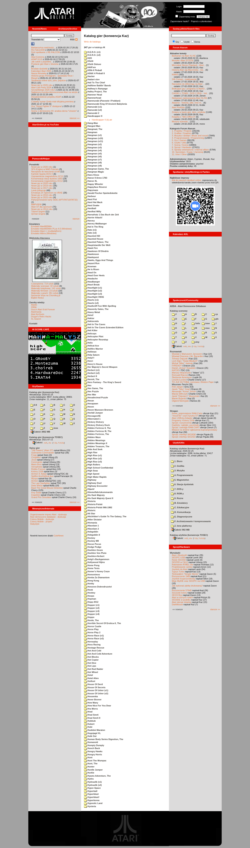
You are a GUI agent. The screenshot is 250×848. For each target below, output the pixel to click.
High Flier (90, 452)
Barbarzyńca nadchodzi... (43, 47)
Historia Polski (93, 504)
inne (54, 428)
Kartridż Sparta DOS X (42, 174)
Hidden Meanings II (95, 443)
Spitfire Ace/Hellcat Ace (42, 476)
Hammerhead (92, 98)
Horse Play (91, 629)
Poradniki (34, 164)
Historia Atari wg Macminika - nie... (188, 70)
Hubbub (90, 721)
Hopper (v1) (91, 605)
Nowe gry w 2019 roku (42, 185)
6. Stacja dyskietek (182, 484)
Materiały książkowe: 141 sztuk (46, 288)
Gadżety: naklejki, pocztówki (185, 425)
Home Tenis (92, 568)
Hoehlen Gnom (93, 550)
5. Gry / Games (179, 140)
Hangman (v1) (93, 135)
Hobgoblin (91, 532)
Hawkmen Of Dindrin (96, 251)
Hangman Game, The (96, 169)
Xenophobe (36, 467)
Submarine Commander (42, 452)
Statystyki (34, 524)
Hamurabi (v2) (93, 110)
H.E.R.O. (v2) (92, 55)
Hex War (90, 394)
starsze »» (74, 118)
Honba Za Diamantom (97, 577)
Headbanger (92, 282)
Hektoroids (91, 321)
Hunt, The (90, 763)
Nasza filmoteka (38, 73)
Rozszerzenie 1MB (181, 576)
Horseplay (91, 641)
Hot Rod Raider (93, 669)
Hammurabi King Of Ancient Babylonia (105, 104)
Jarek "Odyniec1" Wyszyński (185, 396)
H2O (88, 58)
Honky (89, 583)
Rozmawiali (176, 351)
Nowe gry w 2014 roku (42, 209)
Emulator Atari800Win (41, 226)
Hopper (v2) (91, 608)
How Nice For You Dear (97, 705)
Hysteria (90, 806)
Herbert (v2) (92, 373)
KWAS (175, 74)
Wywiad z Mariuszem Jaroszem (187, 354)
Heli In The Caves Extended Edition (103, 327)
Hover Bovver (93, 699)
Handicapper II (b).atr (102, 120)
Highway (90, 480)
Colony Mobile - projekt (41, 521)
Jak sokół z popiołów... (42, 61)
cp (215, 314)
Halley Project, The (95, 91)
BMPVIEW (36, 204)
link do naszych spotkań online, (187, 180)
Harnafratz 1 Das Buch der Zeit (101, 214)
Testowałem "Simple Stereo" (185, 574)
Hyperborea (91, 800)
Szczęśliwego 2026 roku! (43, 90)
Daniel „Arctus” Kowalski (183, 368)
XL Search (36, 319)
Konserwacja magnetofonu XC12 (47, 181)
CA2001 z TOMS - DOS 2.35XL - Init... (190, 93)
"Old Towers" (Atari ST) (42, 450)
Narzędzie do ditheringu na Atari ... (188, 84)
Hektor (89, 318)
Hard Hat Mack (93, 202)
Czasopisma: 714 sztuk (42, 283)
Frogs (34, 455)
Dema (197, 42)
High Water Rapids (95, 477)
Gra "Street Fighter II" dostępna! (46, 106)
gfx (215, 319)
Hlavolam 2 (91, 529)
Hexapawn (91, 403)
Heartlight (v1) (93, 288)
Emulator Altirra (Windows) (43, 233)
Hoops (89, 596)
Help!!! (89, 358)
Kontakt (33, 323)
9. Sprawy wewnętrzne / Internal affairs (190, 149)
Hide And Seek (93, 449)
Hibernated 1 (92, 419)
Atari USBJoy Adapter (182, 418)
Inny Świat (36, 492)
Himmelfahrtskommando (98, 492)
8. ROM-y (177, 493)
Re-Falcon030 (38, 50)
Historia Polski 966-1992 (98, 507)
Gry (177, 42)
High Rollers (92, 464)
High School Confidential (98, 468)
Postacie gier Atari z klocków (44, 64)
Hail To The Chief (94, 82)
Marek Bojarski (179, 398)
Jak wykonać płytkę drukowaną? (187, 586)
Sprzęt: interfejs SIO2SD (183, 437)
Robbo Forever (38, 469)
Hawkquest (91, 257)
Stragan (174, 411)
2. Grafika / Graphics (182, 133)
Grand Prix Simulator (41, 497)
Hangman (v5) (93, 153)
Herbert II (90, 376)
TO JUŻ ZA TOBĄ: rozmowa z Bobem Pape (192, 382)
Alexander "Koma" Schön (184, 391)
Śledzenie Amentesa (181, 377)
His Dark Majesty (94, 495)
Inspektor (35, 495)
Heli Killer (90, 330)
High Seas (91, 470)
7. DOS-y (177, 489)
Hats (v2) (90, 233)
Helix (88, 343)
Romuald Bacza (179, 375)
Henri (88, 361)
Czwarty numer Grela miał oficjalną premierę (52, 101)
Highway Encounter (96, 486)
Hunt (88, 757)
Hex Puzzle (91, 391)
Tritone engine (38, 211)
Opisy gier (34, 448)
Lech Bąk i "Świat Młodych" (185, 361)
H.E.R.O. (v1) (92, 52)
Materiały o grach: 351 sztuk (44, 293)
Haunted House (93, 239)
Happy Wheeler (93, 184)
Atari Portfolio (178, 107)
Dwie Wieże (37, 485)
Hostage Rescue (94, 648)
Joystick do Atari (179, 569)
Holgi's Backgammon (96, 559)
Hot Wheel (91, 672)
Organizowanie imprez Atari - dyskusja (48, 514)
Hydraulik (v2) (93, 785)
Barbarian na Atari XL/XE (184, 56)
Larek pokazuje (38, 190)
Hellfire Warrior (93, 349)
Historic (90, 510)
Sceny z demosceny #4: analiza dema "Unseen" (54, 111)
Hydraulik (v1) (93, 782)
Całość (37, 442)
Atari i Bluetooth (179, 555)
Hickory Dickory (94, 422)
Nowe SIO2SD (179, 560)
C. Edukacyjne (180, 507)
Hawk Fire (91, 248)
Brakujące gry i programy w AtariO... (189, 88)
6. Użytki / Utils (179, 142)
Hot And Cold (92, 650)
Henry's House (93, 364)
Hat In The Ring (93, 227)
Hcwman (90, 266)
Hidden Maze (92, 437)
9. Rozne (177, 498)
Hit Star (89, 513)
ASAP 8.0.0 (36, 59)
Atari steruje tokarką (181, 602)
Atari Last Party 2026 (41, 87)
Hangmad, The (93, 129)
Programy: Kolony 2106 (183, 420)
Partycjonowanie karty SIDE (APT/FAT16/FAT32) (54, 200)
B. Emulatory (179, 503)
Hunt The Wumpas (95, 760)
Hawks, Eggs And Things (98, 260)
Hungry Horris (93, 754)
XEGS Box (177, 595)
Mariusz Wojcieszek (181, 372)
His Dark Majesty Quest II (98, 498)
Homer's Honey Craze (97, 571)
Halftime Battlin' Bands (97, 85)
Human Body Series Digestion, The (103, 739)
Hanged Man (92, 126)
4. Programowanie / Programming (188, 138)
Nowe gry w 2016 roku (42, 195)
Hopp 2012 (91, 602)
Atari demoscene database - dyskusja (48, 517)
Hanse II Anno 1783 (95, 178)
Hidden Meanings (94, 440)
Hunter (89, 766)
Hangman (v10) (93, 138)
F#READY (177, 365)
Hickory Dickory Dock (97, 425)
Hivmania (90, 523)
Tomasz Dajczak (180, 358)
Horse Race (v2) (94, 638)
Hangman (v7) (93, 159)
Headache (91, 278)
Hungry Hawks (93, 751)
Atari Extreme (37, 57)
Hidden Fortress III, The (97, 431)
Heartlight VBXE (94, 297)
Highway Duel (93, 483)
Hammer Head (93, 95)
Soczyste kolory (179, 593)
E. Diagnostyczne (181, 516)
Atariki (34, 305)
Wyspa (34, 478)
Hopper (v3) (91, 611)
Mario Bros (36, 464)
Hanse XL (90, 181)
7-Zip (55, 443)
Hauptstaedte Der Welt (97, 245)
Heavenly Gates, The (96, 309)
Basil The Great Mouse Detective (47, 488)
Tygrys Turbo (178, 571)
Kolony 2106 (37, 471)
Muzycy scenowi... (180, 121)
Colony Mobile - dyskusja (42, 519)
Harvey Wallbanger (95, 223)
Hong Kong (91, 580)
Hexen (89, 407)
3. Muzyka (178, 470)
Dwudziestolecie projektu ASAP (46, 97)
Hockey (89, 538)
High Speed (91, 474)
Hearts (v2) (91, 303)
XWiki (34, 307)
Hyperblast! (91, 797)
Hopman (90, 599)
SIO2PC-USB (178, 557)
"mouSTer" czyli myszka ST (185, 416)
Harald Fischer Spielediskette (101, 193)
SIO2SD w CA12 (180, 562)
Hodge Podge (92, 547)
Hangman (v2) (93, 144)
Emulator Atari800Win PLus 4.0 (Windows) (51, 229)
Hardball (90, 208)
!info (196, 323)
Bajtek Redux (37, 298)
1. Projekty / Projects (182, 131)
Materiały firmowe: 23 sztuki (44, 291)
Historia (90, 501)
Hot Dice (90, 663)
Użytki (187, 42)
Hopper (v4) (91, 614)
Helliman (90, 352)
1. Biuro (176, 461)
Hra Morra (91, 709)
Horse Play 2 (92, 632)
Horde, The (91, 620)
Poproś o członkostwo (201, 21)
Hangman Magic (94, 172)
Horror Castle (92, 626)
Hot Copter (91, 660)
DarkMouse (177, 604)
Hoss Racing (92, 644)
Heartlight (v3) (93, 294)
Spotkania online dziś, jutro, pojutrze (48, 80)
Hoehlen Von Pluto (95, 553)
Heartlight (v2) (93, 291)
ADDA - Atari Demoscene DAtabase (188, 306)
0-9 (33, 405)
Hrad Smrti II (92, 718)
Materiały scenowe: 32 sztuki (45, 286)
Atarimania (36, 312)
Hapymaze (91, 190)
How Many (91, 702)
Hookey (89, 593)
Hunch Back (92, 748)
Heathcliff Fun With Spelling (100, 306)
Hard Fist (90, 199)
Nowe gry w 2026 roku (42, 85)
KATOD (175, 370)
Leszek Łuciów (179, 380)
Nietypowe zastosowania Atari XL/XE (189, 98)
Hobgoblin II (92, 535)
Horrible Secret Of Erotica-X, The (102, 623)
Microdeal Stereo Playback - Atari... (188, 65)
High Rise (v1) (93, 455)
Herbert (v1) (92, 370)
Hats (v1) (90, 230)
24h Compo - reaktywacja (184, 79)
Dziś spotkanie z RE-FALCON (45, 52)
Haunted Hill (92, 236)
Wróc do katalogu (92, 41)
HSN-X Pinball (93, 70)
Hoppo (89, 617)
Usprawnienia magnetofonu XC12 (47, 176)
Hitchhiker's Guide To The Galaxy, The (105, 516)
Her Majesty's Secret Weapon (100, 367)
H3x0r (89, 61)
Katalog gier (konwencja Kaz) (44, 392)
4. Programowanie (182, 475)
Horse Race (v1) (94, 635)
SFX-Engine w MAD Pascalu (45, 169)
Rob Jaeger (177, 387)
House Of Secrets (94, 687)
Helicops (90, 333)
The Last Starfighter (40, 483)
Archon (34, 481)
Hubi (88, 727)
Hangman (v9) (93, 166)
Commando (36, 462)
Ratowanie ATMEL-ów (182, 564)
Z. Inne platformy (181, 526)
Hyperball (90, 791)
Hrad (88, 711)
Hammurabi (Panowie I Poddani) (102, 101)
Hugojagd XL (92, 733)
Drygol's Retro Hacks (41, 316)
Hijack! (89, 489)
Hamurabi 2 (91, 113)
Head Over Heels (94, 275)
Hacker (89, 76)
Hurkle (89, 773)
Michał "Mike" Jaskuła (182, 363)
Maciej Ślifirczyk (179, 394)
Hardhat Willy (92, 211)
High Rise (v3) (93, 461)
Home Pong (91, 565)
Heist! (89, 315)
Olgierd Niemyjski (180, 401)
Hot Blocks (91, 657)
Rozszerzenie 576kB (182, 590)
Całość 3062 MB (40, 432)
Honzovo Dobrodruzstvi (98, 586)
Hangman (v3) (93, 147)
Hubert (89, 724)
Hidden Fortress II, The (97, 428)
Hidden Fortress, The (96, 434)
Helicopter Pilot (93, 336)
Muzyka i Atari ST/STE (182, 60)
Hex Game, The (93, 388)
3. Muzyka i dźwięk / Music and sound (190, 135)
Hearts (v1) (91, 300)
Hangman (90, 132)
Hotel (88, 675)
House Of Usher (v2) (96, 693)
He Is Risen (91, 269)
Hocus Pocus (92, 544)
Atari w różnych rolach (182, 597)
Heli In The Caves (94, 324)
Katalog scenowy (179, 311)
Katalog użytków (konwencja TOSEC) (189, 535)
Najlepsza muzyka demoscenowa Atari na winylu (54, 92)
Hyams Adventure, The (97, 776)
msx (206, 328)
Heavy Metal (92, 312)
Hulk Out (90, 736)
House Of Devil (93, 684)
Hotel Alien (91, 678)
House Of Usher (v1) (96, 690)
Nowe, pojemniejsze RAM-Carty (187, 413)
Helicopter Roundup (96, 339)
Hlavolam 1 (91, 525)
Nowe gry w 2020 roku (42, 183)
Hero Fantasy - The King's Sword (102, 382)
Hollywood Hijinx (94, 562)
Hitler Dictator (93, 519)
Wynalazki (175, 553)
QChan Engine (38, 214)
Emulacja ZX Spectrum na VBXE (46, 193)
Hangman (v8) (93, 162)
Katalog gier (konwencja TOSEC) (46, 437)
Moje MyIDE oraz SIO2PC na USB (188, 581)
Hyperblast (91, 794)
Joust (33, 460)
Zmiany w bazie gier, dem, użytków (188, 112)
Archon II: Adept (39, 474)
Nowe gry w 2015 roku (42, 197)
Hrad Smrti (91, 715)
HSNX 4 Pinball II (94, 73)
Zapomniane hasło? (179, 21)
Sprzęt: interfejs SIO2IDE (184, 434)
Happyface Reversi (95, 187)
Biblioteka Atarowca (39, 238)
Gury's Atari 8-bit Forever (43, 309)
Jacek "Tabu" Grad (181, 389)
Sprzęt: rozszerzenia (181, 423)
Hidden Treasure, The (96, 446)
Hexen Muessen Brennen (98, 410)
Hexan (89, 400)
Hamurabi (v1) (93, 107)
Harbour (90, 196)
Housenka (91, 696)
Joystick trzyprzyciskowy (183, 578)
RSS (74, 39)
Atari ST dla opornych (41, 207)
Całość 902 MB (180, 530)
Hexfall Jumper (93, 413)
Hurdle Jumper (93, 770)
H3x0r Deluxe (92, 64)
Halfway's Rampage (96, 88)
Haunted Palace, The (96, 242)
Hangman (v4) (93, 150)
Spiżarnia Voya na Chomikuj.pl (45, 295)
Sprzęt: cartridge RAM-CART (185, 427)
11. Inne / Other (179, 154)
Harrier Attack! (93, 217)
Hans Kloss (91, 175)
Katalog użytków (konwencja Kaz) (187, 448)
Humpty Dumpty (94, 745)
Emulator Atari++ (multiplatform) (46, 231)
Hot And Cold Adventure (98, 654)
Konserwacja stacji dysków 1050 (46, 178)
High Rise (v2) (93, 458)
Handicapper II (93, 116)
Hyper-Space (92, 788)
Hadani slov (92, 79)
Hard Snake (91, 205)
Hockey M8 (91, 541)
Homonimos (92, 574)
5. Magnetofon (180, 480)
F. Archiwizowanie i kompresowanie (191, 521)
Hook (88, 590)
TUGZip (61, 443)
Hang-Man (91, 123)
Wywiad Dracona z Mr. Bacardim (187, 356)
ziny (195, 342)
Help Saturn (92, 355)
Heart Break (92, 284)
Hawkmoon (91, 254)
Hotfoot (89, 681)
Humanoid (91, 742)
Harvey (89, 220)
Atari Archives (37, 314)
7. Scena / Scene (180, 145)
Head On (90, 272)
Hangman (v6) (93, 156)
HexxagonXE (92, 416)
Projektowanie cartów (182, 567)
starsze (76, 219)
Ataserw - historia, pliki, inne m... (187, 103)
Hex (87, 385)
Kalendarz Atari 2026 (41, 71)
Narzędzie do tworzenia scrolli (45, 171)
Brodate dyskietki (39, 68)
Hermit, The (91, 379)
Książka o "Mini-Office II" (183, 117)
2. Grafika (177, 466)
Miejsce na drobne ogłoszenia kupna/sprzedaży (194, 430)
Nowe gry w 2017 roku (42, 188)
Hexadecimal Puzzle (96, 397)
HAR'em (90, 67)
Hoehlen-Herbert (94, 556)
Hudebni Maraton (94, 730)
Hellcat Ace (91, 345)
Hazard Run (91, 263)
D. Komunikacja (181, 512)
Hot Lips (90, 666)
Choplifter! (36, 457)
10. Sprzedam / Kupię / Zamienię (187, 152)
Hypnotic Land (93, 803)
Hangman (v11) (93, 141)
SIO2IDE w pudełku (181, 600)
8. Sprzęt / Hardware (182, 147)
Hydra (89, 779)
